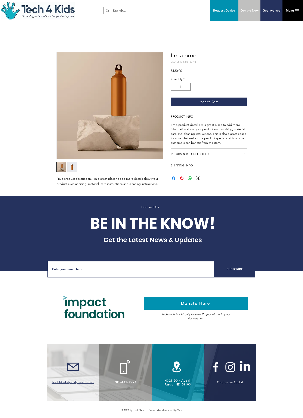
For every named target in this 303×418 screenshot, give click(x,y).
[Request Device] (224, 10)
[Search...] (119, 11)
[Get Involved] (271, 10)
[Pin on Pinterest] (181, 178)
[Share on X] (198, 178)
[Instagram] (230, 367)
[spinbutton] (181, 86)
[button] (289, 11)
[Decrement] (174, 86)
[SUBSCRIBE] (234, 269)
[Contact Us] (151, 207)
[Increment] (187, 86)
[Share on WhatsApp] (189, 178)
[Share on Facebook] (173, 178)
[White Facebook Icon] (215, 367)
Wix (179, 410)
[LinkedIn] (245, 367)
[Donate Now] (249, 10)
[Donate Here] (196, 303)
